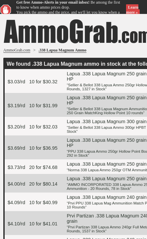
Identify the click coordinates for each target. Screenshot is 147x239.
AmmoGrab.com (16, 50)
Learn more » (132, 10)
